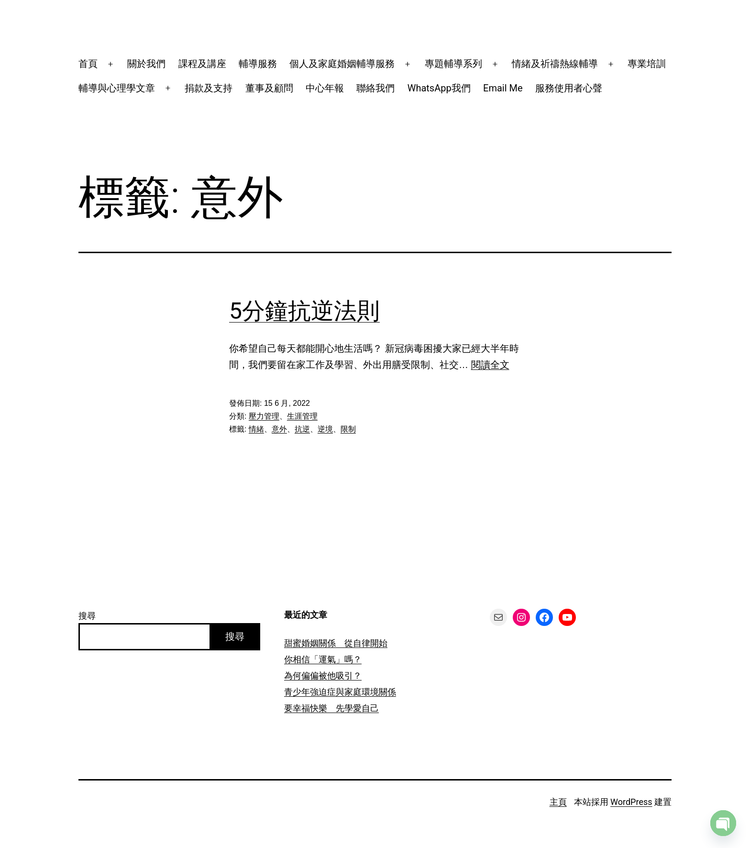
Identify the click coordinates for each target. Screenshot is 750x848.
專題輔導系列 (453, 63)
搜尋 (87, 616)
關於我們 (146, 63)
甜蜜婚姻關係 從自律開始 (335, 643)
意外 (279, 429)
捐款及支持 (208, 88)
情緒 (256, 429)
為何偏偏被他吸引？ (323, 675)
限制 (348, 429)
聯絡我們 (375, 88)
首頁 (88, 63)
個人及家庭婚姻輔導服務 (342, 63)
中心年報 (325, 88)
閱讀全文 (490, 364)
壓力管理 (264, 416)
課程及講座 (202, 63)
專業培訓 (647, 63)
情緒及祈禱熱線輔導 (555, 63)
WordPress (631, 802)
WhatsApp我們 (439, 88)
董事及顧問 (269, 88)
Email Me (503, 88)
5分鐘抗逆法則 (304, 310)
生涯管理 (302, 416)
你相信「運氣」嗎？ (323, 659)
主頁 (558, 802)
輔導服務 (258, 63)
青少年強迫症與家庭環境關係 (340, 692)
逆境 (325, 429)
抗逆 (302, 429)
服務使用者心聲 (568, 88)
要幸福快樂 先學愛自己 (331, 708)
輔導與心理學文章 (116, 88)
